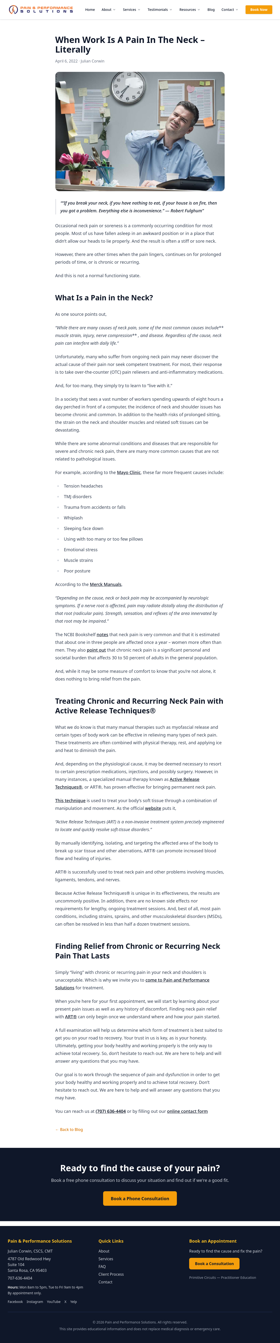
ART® (71, 1016)
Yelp (73, 1301)
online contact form (187, 1111)
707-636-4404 (20, 1278)
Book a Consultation (214, 1263)
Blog (211, 9)
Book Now (258, 9)
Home (90, 9)
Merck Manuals (105, 584)
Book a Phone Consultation (140, 1198)
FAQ (102, 1266)
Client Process (111, 1274)
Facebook (15, 1301)
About (109, 9)
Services (132, 9)
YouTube (54, 1301)
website (153, 808)
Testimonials (160, 9)
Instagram (35, 1301)
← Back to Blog (69, 1129)
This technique (70, 800)
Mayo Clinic (128, 472)
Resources (190, 9)
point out (96, 650)
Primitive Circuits (202, 1277)
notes (102, 634)
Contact (230, 9)
